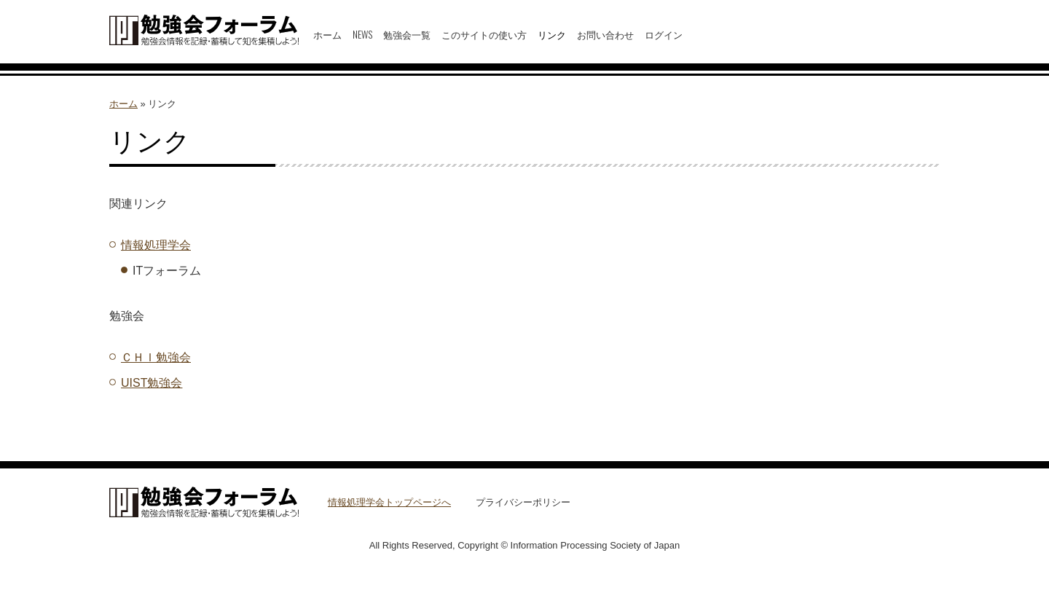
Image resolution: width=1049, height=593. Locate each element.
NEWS (362, 34)
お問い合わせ (605, 34)
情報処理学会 (156, 245)
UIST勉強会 (151, 383)
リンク (552, 34)
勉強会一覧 (407, 34)
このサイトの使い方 (484, 34)
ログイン (664, 34)
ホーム (327, 34)
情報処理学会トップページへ (389, 502)
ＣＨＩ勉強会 (156, 357)
